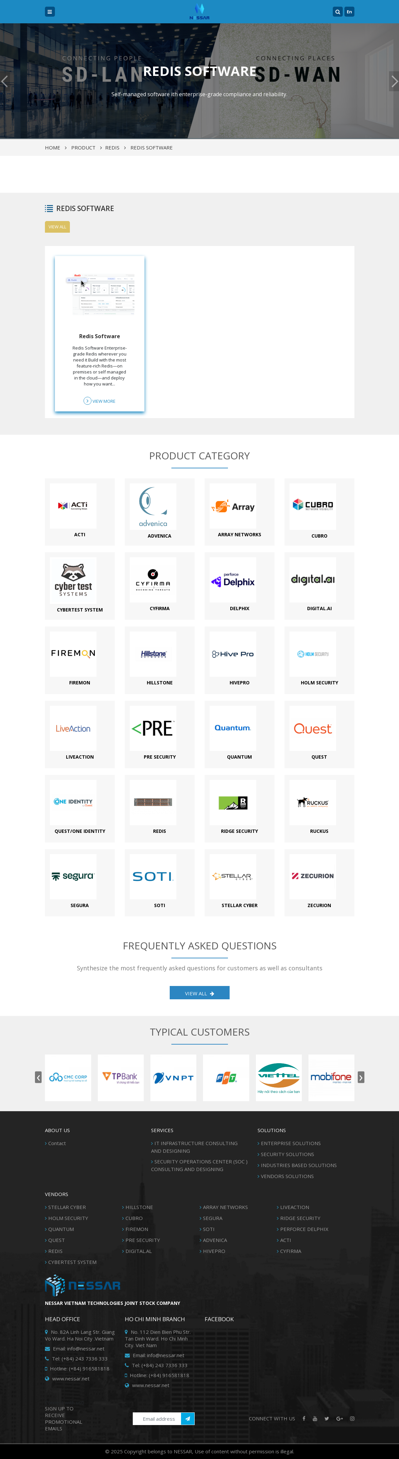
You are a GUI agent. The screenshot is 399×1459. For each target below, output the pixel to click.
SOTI (209, 1229)
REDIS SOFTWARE (151, 147)
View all (57, 227)
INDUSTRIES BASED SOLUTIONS (299, 1165)
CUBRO (134, 1218)
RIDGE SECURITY (300, 1218)
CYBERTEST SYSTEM (72, 1262)
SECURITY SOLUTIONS (287, 1154)
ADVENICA (215, 1240)
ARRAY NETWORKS (225, 1207)
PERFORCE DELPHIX (304, 1229)
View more (99, 401)
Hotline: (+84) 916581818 (77, 1368)
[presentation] (38, 1077)
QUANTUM (61, 1229)
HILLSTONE (139, 1207)
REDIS (112, 147)
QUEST (56, 1240)
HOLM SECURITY (68, 1218)
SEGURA (212, 1218)
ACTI (285, 1240)
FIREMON (136, 1229)
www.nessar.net (67, 1378)
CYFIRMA (290, 1251)
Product (83, 147)
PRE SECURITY (142, 1240)
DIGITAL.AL (138, 1251)
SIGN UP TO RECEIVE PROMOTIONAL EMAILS (63, 1418)
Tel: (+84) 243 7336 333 (76, 1358)
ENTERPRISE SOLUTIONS (291, 1143)
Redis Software (99, 336)
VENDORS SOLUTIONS (287, 1176)
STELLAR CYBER (67, 1207)
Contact (57, 1143)
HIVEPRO (214, 1251)
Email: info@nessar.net (74, 1348)
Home (52, 147)
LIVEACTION (294, 1207)
